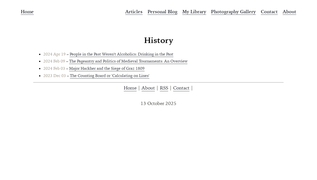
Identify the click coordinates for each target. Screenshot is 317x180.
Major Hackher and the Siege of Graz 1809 (107, 68)
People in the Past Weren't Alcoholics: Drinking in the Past (121, 54)
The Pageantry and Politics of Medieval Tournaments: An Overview (128, 61)
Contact (269, 11)
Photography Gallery (233, 11)
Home (27, 11)
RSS (164, 88)
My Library (194, 11)
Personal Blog (162, 11)
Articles (134, 11)
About (289, 11)
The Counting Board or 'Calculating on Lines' (109, 75)
